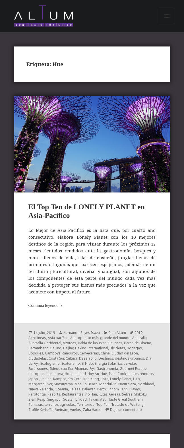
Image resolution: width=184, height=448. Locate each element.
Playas (134, 389)
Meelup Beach (86, 384)
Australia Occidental (44, 342)
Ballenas (115, 342)
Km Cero (75, 378)
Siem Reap (37, 399)
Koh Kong (91, 378)
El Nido (87, 363)
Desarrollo (88, 358)
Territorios (85, 404)
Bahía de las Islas (92, 342)
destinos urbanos (129, 358)
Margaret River (40, 384)
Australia (139, 337)
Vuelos (75, 409)
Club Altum (117, 332)
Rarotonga (37, 394)
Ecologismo (50, 363)
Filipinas (81, 368)
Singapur (54, 399)
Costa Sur (56, 358)
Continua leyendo (43, 305)
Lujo (136, 378)
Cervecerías (89, 353)
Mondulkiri (108, 384)
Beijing (55, 348)
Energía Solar (105, 363)
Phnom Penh (117, 389)
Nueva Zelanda (40, 389)
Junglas (45, 378)
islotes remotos (141, 373)
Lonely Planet (120, 378)
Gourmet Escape (133, 368)
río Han (91, 394)
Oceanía (61, 389)
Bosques (35, 353)
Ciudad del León (124, 353)
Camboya (53, 353)
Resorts (53, 394)
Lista (104, 378)
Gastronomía (107, 368)
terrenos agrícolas (60, 404)
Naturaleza (127, 384)
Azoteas (69, 342)
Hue (104, 373)
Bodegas (134, 348)
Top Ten (102, 404)
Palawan (89, 389)
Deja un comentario (126, 409)
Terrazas (35, 404)
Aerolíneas (37, 337)
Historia (56, 373)
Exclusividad (127, 363)
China (105, 353)
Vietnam (61, 409)
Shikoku (140, 394)
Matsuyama (63, 384)
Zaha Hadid (92, 409)
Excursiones (38, 368)
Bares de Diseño (137, 342)
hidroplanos (38, 373)
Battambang (38, 348)
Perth (101, 389)
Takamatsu (97, 399)
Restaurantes (73, 394)
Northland (146, 384)
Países (75, 389)
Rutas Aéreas (109, 394)
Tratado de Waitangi (127, 404)
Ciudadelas (37, 358)
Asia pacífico (58, 337)
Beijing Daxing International (85, 348)
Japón (33, 378)
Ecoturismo (70, 363)
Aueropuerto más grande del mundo (100, 337)
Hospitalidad (75, 373)
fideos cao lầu (61, 368)
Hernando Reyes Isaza (81, 332)
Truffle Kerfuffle (40, 409)
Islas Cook (117, 373)
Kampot (59, 378)
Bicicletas (117, 348)
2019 (138, 332)
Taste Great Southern (125, 399)
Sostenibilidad (75, 399)
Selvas (127, 394)
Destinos (105, 358)
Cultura (71, 358)
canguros (70, 353)
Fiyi (92, 368)
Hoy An (93, 373)
